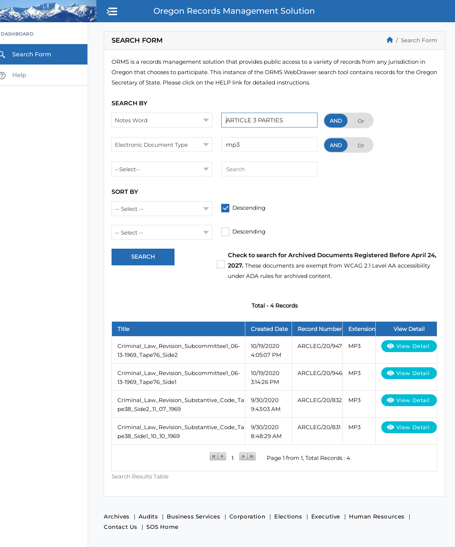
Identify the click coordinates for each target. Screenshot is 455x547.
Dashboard (25, 34)
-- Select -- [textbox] (131, 208)
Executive (328, 516)
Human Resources (379, 516)
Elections (291, 516)
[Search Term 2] (272, 144)
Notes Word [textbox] (133, 120)
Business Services (196, 516)
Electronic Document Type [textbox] (153, 144)
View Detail (412, 346)
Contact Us (123, 526)
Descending (251, 207)
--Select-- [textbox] (130, 169)
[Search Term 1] (272, 120)
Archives (119, 516)
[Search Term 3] (272, 169)
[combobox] (164, 120)
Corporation (250, 516)
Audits (151, 516)
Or (363, 121)
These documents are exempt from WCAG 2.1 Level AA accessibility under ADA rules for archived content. (330, 265)
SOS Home (165, 526)
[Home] (389, 39)
